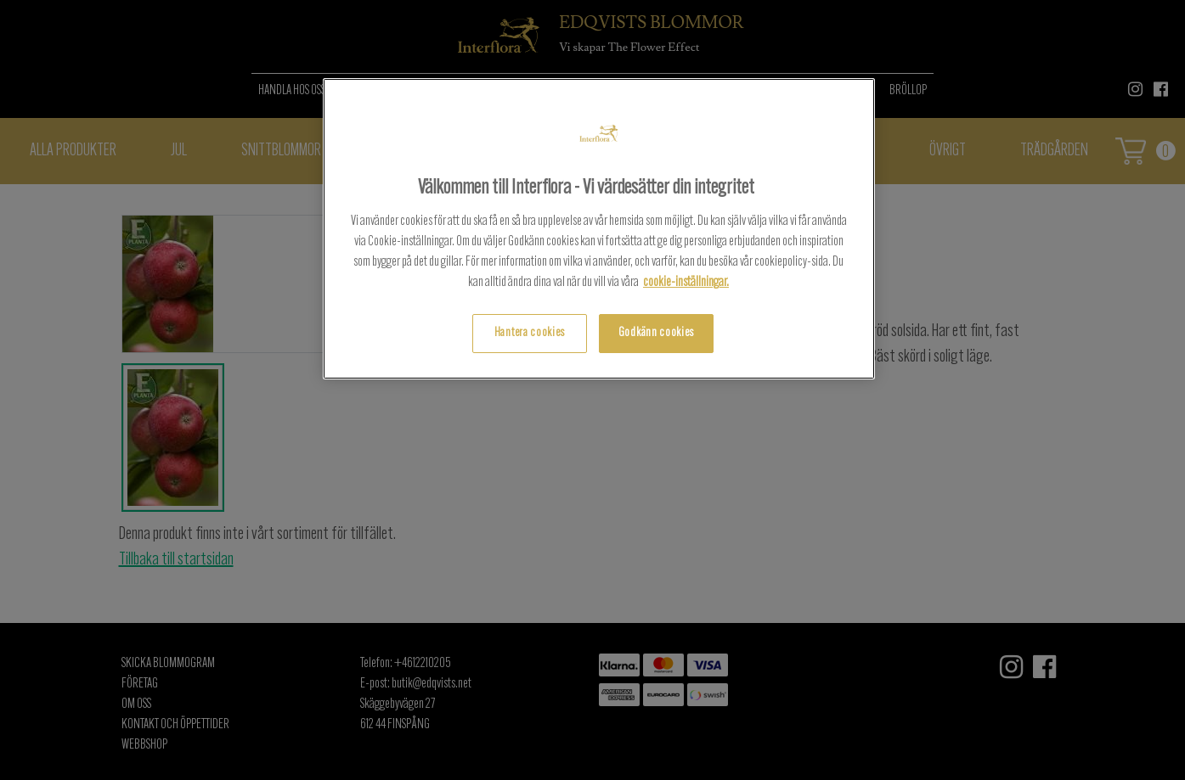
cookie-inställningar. (686, 282)
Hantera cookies (529, 333)
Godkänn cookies (656, 333)
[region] (599, 228)
